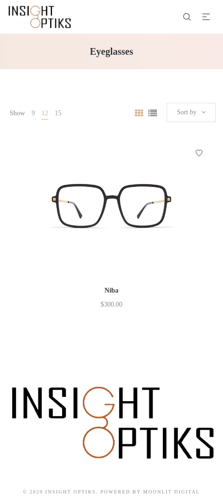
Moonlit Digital (171, 491)
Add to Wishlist (199, 153)
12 (44, 113)
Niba (111, 290)
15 (57, 113)
